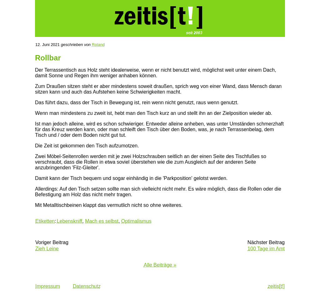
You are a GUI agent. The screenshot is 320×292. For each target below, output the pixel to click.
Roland (98, 44)
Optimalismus (136, 221)
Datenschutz (87, 286)
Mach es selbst (101, 221)
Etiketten (45, 221)
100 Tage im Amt (266, 248)
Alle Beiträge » (160, 265)
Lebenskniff (69, 221)
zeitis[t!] (276, 286)
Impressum (47, 286)
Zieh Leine (47, 248)
